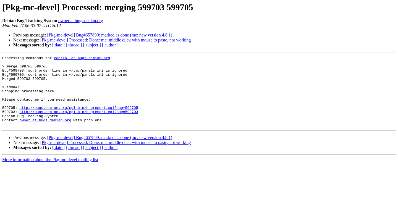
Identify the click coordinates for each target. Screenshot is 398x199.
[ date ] (58, 45)
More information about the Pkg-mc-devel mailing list (50, 173)
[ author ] (110, 45)
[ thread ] (74, 45)
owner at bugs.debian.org (80, 20)
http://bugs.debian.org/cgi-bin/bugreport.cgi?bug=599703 (78, 123)
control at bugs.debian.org (82, 58)
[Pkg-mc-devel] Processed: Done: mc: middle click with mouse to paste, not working (115, 40)
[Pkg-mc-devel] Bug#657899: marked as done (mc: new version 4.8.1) (109, 35)
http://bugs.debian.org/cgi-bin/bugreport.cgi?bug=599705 (78, 118)
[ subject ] (92, 45)
